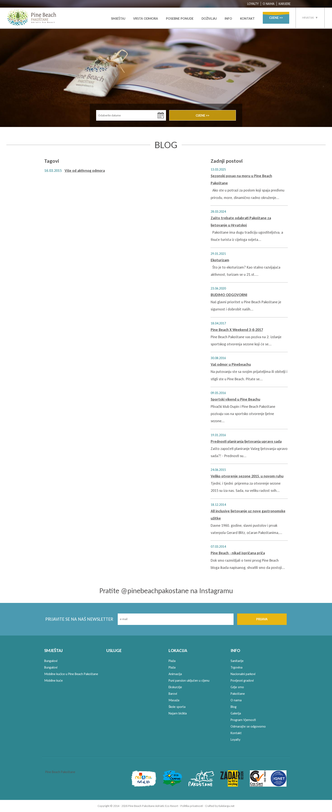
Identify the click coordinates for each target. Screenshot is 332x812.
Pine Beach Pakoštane (60, 772)
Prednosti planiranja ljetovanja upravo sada (246, 441)
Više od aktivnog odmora (85, 170)
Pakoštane (238, 694)
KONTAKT (247, 18)
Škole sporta (177, 707)
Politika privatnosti (191, 806)
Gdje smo (237, 687)
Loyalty (235, 740)
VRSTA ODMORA (145, 18)
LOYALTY (253, 4)
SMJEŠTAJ (118, 18)
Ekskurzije (175, 687)
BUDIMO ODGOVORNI (229, 294)
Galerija (236, 713)
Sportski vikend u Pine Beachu (235, 399)
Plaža (172, 661)
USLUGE (114, 650)
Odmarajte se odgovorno (248, 726)
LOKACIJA (178, 650)
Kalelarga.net (226, 806)
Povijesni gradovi (242, 680)
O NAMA (268, 4)
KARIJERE (284, 4)
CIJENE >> (276, 18)
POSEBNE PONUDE (180, 18)
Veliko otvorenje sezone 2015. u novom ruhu (247, 476)
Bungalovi (50, 661)
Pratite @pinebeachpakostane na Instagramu (166, 590)
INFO (228, 18)
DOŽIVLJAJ (209, 18)
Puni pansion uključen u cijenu (189, 680)
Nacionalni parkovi (243, 674)
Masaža (174, 700)
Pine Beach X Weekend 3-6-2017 (237, 329)
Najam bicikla (178, 713)
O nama (236, 700)
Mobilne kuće (53, 680)
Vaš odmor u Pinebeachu (231, 364)
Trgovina (236, 667)
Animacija (175, 674)
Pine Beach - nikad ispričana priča (238, 553)
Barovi (173, 694)
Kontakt (236, 733)
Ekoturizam (220, 260)
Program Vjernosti (243, 720)
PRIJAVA (262, 619)
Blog (234, 707)
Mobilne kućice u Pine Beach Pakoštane (71, 674)
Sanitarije (237, 661)
